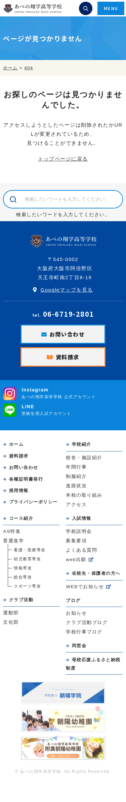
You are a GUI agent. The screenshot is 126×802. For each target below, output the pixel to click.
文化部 (11, 622)
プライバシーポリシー (33, 501)
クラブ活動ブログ (87, 622)
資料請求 (67, 357)
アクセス (76, 504)
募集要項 (76, 540)
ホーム (16, 444)
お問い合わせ (67, 334)
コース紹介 (21, 518)
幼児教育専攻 (27, 559)
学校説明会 (79, 531)
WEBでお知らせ (85, 586)
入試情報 (81, 518)
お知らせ (76, 613)
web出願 (76, 559)
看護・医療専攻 (30, 550)
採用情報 (19, 490)
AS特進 (11, 531)
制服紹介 (76, 476)
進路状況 (76, 485)
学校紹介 (81, 444)
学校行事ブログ (84, 631)
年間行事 (76, 467)
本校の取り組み (84, 495)
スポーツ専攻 (27, 586)
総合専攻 (23, 577)
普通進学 (13, 540)
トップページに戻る (63, 159)
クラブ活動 (21, 599)
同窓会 (79, 645)
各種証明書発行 (26, 479)
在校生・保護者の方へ (96, 573)
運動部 (11, 612)
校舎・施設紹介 (84, 457)
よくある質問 (81, 550)
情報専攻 (23, 568)
